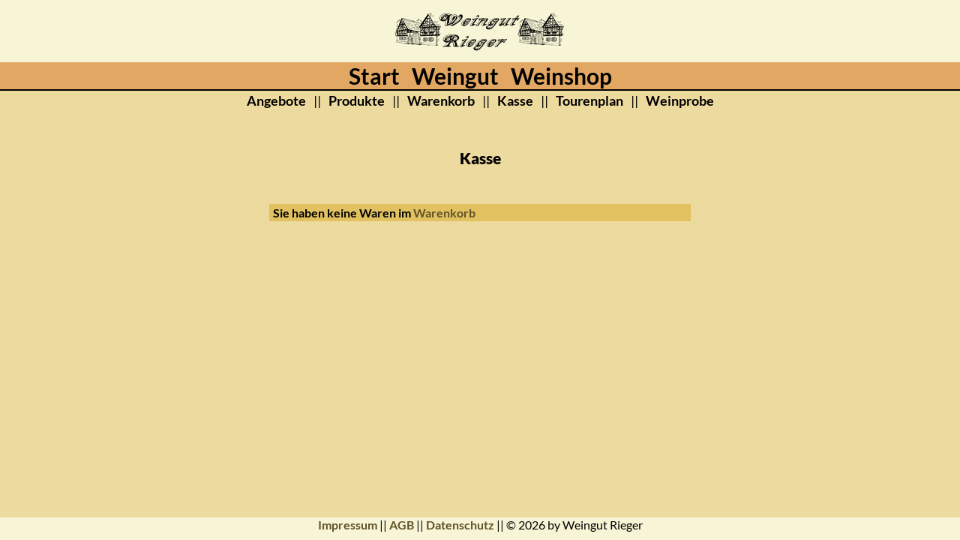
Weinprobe (680, 100)
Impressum (347, 525)
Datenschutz (460, 525)
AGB (401, 525)
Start (374, 75)
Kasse (515, 100)
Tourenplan (589, 100)
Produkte (356, 100)
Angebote (276, 100)
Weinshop (561, 75)
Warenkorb (441, 100)
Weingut (455, 75)
